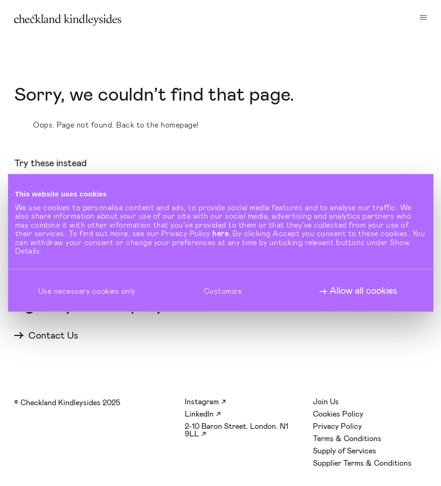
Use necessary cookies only (87, 290)
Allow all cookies (363, 290)
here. (221, 233)
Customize (223, 290)
